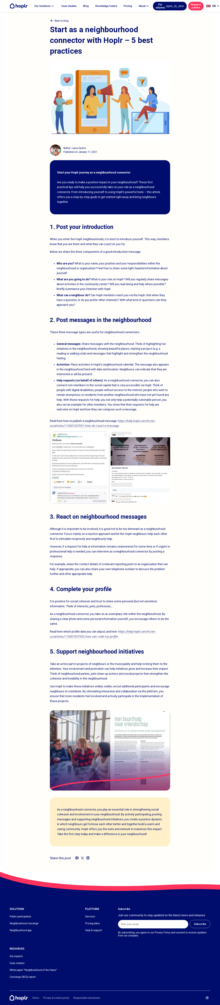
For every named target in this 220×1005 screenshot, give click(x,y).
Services (90, 916)
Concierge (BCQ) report (23, 976)
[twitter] (82, 858)
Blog (86, 6)
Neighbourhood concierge (24, 923)
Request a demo (196, 6)
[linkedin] (88, 858)
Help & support (93, 930)
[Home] (20, 6)
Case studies (69, 6)
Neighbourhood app (21, 930)
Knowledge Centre (106, 6)
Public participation (20, 916)
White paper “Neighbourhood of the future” (33, 970)
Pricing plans (92, 923)
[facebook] (77, 858)
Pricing (128, 6)
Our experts (16, 956)
